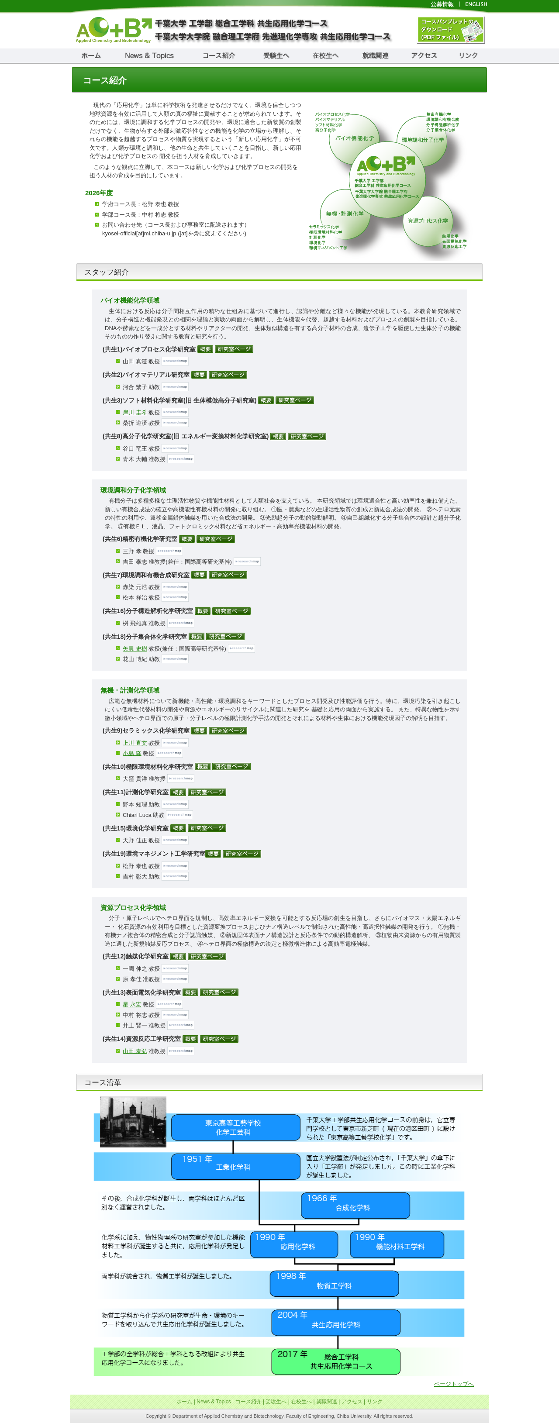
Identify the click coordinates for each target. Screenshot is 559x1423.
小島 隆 (132, 753)
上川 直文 (135, 742)
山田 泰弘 (135, 1050)
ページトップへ (454, 1384)
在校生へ (301, 1402)
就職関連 (326, 1402)
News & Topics (214, 1402)
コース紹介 (248, 1402)
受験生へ (276, 1402)
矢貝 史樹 (135, 648)
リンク (375, 1402)
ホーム (184, 1402)
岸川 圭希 (135, 412)
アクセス (352, 1402)
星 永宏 (132, 1004)
